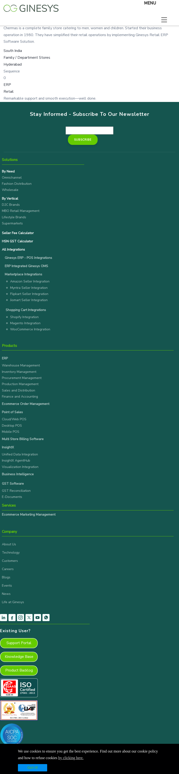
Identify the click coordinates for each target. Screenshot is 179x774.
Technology (11, 552)
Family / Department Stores (27, 57)
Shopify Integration (24, 317)
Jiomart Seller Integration (29, 300)
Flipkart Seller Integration (29, 294)
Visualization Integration (20, 467)
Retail (9, 91)
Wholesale (10, 190)
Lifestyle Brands (14, 217)
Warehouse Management (21, 365)
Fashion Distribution (17, 183)
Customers (10, 561)
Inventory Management (19, 372)
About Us (9, 544)
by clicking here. (70, 758)
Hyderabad (13, 64)
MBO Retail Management (20, 211)
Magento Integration (25, 323)
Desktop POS (12, 425)
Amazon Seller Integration (30, 281)
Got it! (32, 767)
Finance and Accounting (20, 396)
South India (13, 50)
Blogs (6, 577)
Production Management (20, 384)
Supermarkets (12, 223)
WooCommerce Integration (30, 329)
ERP (7, 84)
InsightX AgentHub (16, 460)
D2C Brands (11, 204)
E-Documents (12, 497)
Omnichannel (12, 177)
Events (7, 585)
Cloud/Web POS (14, 419)
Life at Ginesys (13, 602)
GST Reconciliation (16, 490)
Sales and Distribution (18, 390)
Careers (8, 569)
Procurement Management (22, 378)
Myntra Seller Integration (29, 288)
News (6, 594)
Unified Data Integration (20, 454)
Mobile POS (10, 431)
